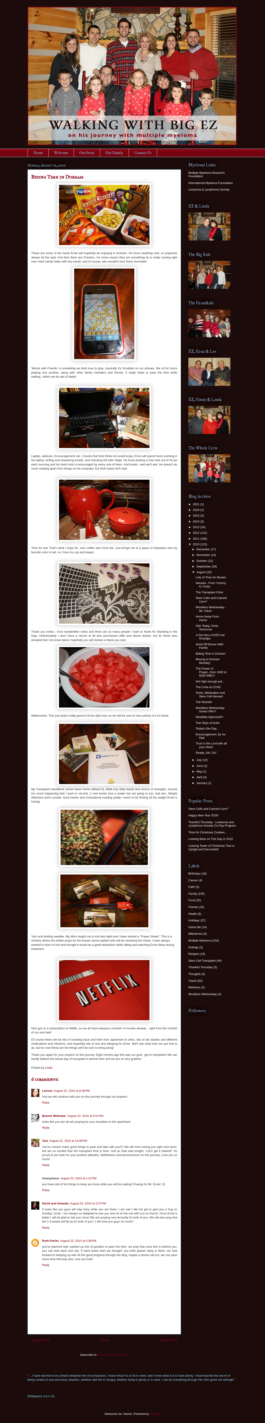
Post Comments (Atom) (113, 1354)
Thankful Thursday (200, 967)
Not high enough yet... (210, 681)
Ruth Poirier (50, 1240)
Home (38, 153)
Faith (191, 887)
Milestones (195, 933)
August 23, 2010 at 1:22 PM (78, 1178)
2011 (196, 538)
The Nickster (204, 702)
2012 (196, 532)
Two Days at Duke (208, 723)
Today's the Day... (207, 728)
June (200, 766)
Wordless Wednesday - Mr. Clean (211, 609)
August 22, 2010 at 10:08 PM (68, 1140)
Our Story (87, 153)
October (202, 561)
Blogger (155, 1414)
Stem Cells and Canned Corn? (208, 808)
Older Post (169, 1340)
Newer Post (40, 1340)
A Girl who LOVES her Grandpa (210, 636)
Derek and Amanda (55, 1203)
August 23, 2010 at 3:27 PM (88, 1203)
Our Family (114, 153)
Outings (193, 947)
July (199, 760)
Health (192, 913)
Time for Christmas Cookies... (207, 832)
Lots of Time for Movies (211, 577)
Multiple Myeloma (199, 940)
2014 (196, 521)
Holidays (194, 920)
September (204, 566)
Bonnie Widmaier (54, 1116)
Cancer (193, 880)
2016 (196, 510)
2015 (196, 515)
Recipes (193, 954)
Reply (46, 1102)
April (199, 777)
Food (191, 900)
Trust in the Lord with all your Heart (211, 745)
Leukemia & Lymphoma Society (209, 189)
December (203, 549)
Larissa (47, 1090)
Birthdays (194, 873)
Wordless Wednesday (202, 994)
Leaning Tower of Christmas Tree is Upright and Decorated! (211, 847)
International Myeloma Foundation (210, 183)
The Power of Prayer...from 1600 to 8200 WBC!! (211, 672)
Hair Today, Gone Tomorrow (207, 627)
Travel (192, 980)
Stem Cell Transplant (202, 960)
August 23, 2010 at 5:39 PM (78, 1240)
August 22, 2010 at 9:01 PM (85, 1116)
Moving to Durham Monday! (208, 661)
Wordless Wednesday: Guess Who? (210, 709)
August (201, 572)
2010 (196, 544)
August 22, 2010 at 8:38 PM (72, 1090)
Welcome (61, 153)
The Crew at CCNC (208, 687)
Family (192, 893)
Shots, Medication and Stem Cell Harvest (210, 694)
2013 (196, 527)
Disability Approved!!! (209, 717)
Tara (45, 1140)
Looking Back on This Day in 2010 (210, 839)
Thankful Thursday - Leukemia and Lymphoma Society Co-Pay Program (212, 823)
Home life (194, 927)
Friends (193, 907)
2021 (196, 504)
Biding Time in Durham (210, 653)
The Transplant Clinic (209, 592)
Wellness (194, 987)
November (203, 555)
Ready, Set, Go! (206, 752)
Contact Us (142, 153)
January (202, 783)
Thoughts (194, 974)
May (199, 771)
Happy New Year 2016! (203, 815)
